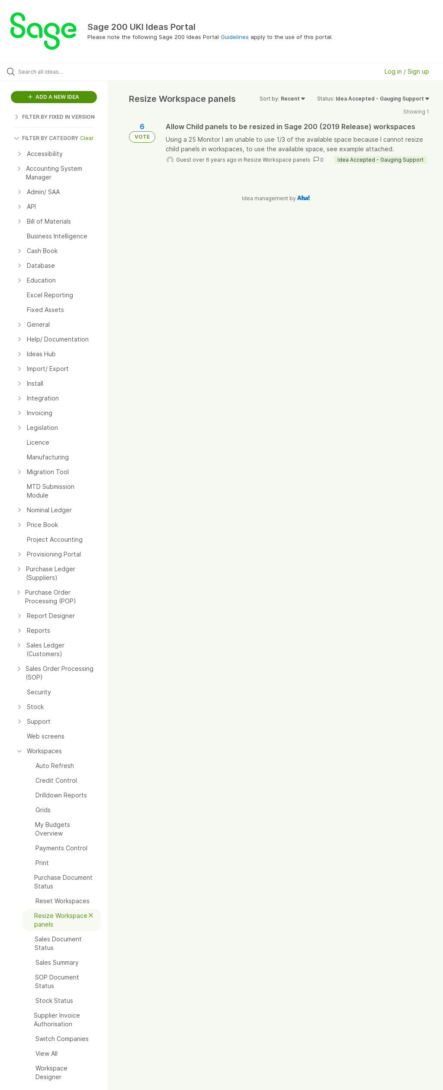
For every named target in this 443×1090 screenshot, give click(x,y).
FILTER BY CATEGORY (46, 138)
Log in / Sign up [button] (407, 71)
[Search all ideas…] (58, 71)
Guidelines (235, 36)
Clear (87, 138)
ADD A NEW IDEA (53, 97)
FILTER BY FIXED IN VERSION (54, 117)
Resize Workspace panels (277, 159)
